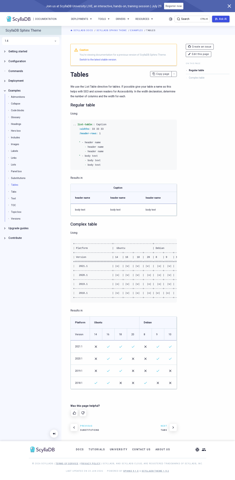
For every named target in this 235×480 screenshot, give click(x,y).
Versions (15, 218)
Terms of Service (67, 463)
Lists (13, 164)
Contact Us (141, 449)
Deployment (16, 80)
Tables (14, 184)
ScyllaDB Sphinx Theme (112, 30)
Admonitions (18, 97)
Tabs (13, 191)
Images (15, 144)
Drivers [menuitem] (123, 19)
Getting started (17, 51)
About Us (162, 449)
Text (13, 198)
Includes (15, 137)
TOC (13, 205)
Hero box (16, 130)
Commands (15, 71)
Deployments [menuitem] (82, 19)
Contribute (15, 238)
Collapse (15, 103)
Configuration (17, 61)
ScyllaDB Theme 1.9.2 (155, 471)
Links (14, 157)
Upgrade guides (18, 228)
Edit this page (198, 54)
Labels (14, 151)
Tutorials (97, 449)
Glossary (15, 117)
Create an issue (199, 46)
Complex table (197, 77)
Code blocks (17, 110)
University (118, 449)
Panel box (16, 171)
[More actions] (174, 74)
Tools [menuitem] (104, 19)
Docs (80, 449)
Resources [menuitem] (144, 19)
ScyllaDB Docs (82, 30)
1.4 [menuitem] (31, 41)
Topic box (16, 212)
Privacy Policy (90, 463)
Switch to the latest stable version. (98, 59)
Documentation (45, 19)
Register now (174, 6)
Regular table (196, 70)
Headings (16, 124)
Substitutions (18, 178)
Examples (137, 30)
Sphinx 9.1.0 (131, 471)
